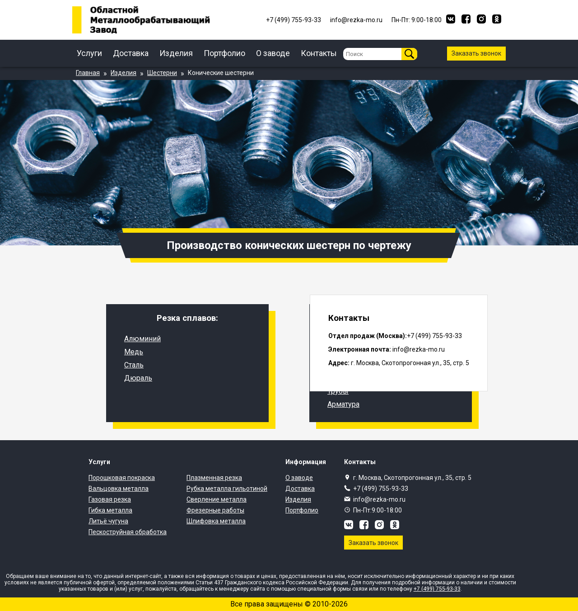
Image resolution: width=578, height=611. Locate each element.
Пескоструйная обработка (128, 532)
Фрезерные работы (215, 510)
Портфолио (224, 53)
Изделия (176, 53)
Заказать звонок (476, 53)
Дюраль (138, 378)
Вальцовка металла (119, 488)
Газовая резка (110, 499)
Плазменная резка (214, 477)
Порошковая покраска (122, 477)
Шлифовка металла (216, 521)
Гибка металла (110, 510)
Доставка (131, 53)
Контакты (319, 53)
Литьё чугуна (108, 521)
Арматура (343, 404)
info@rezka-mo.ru (379, 499)
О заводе (273, 53)
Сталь (134, 365)
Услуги (89, 53)
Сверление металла (216, 499)
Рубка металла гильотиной (226, 488)
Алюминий (142, 338)
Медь (133, 352)
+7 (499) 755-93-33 (380, 488)
